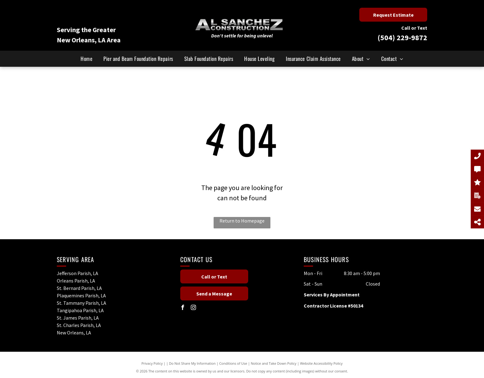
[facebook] (183, 308)
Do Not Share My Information (192, 363)
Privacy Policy (152, 363)
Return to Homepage (242, 221)
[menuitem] (86, 59)
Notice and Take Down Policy (274, 363)
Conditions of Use (233, 363)
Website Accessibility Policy (321, 363)
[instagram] (194, 308)
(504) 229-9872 (402, 37)
